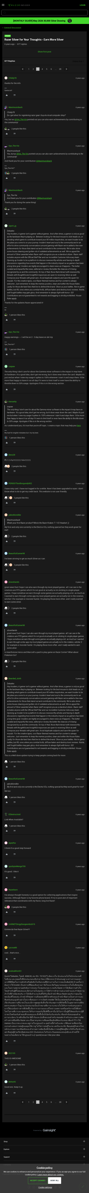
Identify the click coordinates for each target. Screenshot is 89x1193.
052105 (12, 1053)
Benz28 (12, 454)
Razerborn (13, 889)
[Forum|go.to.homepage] (19, 5)
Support (44, 1157)
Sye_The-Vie (14, 145)
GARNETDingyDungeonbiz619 (22, 924)
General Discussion (12, 27)
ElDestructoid (14, 814)
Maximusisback (15, 107)
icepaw (12, 366)
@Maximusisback (44, 161)
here (79, 425)
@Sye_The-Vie (20, 119)
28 (60, 69)
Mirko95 (12, 1081)
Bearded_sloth (15, 678)
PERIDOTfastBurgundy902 (20, 483)
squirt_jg (12, 225)
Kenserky (13, 401)
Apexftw (12, 843)
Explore (44, 1149)
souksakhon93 (15, 971)
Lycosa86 (13, 947)
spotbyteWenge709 (17, 866)
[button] (3, 5)
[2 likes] (15, 128)
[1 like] (14, 314)
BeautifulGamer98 (17, 553)
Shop (44, 1141)
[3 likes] (16, 497)
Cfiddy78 (13, 78)
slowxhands (14, 582)
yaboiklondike (15, 515)
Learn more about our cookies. (50, 1174)
